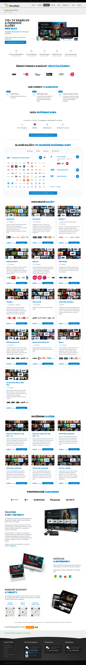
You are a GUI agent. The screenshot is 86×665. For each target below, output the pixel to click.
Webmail (67, 1)
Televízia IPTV (76, 1)
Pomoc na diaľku (32, 655)
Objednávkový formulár (60, 1)
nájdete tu (13, 546)
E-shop (5, 650)
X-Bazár (71, 1)
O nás (73, 5)
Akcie (59, 5)
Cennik (5, 652)
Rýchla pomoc (7, 645)
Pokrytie (53, 5)
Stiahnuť (30, 627)
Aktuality (40, 5)
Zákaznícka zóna (8, 647)
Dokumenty (66, 5)
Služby (47, 5)
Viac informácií (21, 243)
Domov (33, 5)
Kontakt (79, 5)
